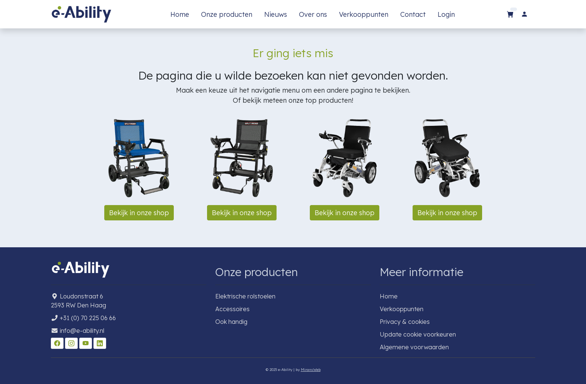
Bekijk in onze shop (139, 212)
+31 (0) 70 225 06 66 (88, 318)
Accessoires (232, 309)
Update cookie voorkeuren (418, 334)
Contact (413, 14)
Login (446, 14)
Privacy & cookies (405, 321)
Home (179, 14)
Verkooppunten (363, 14)
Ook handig (231, 321)
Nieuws (275, 14)
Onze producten (226, 14)
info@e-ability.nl (82, 330)
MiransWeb (311, 369)
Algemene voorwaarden (414, 347)
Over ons (313, 14)
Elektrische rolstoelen (245, 296)
